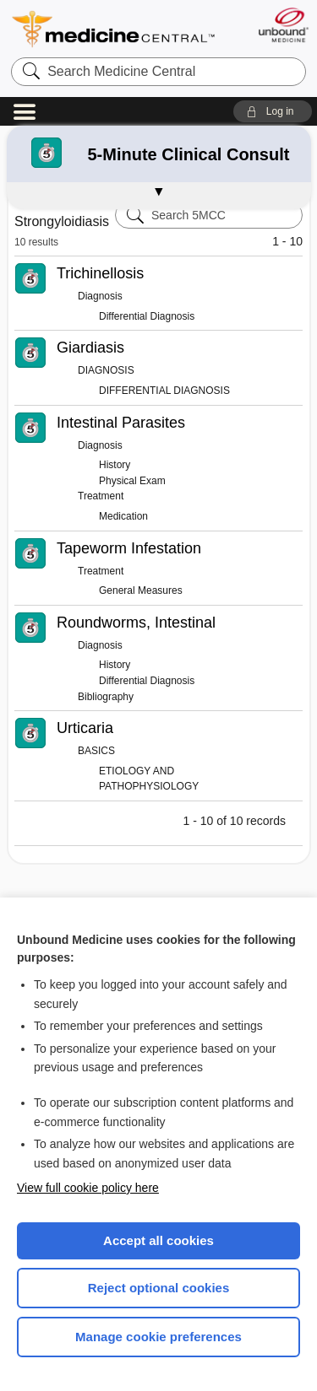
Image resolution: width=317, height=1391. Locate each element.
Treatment (100, 496)
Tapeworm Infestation (129, 548)
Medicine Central (114, 29)
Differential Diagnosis (146, 316)
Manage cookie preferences (158, 1336)
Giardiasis (90, 347)
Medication (123, 516)
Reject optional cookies (159, 1287)
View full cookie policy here (88, 1187)
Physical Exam (132, 481)
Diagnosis (100, 296)
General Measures (141, 590)
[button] (272, 111)
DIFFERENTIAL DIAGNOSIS (164, 390)
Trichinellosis (100, 273)
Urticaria (85, 728)
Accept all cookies (158, 1240)
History (114, 465)
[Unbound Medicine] (282, 25)
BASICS (96, 751)
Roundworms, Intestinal (136, 622)
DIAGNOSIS (106, 370)
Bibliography (106, 697)
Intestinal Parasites (121, 422)
